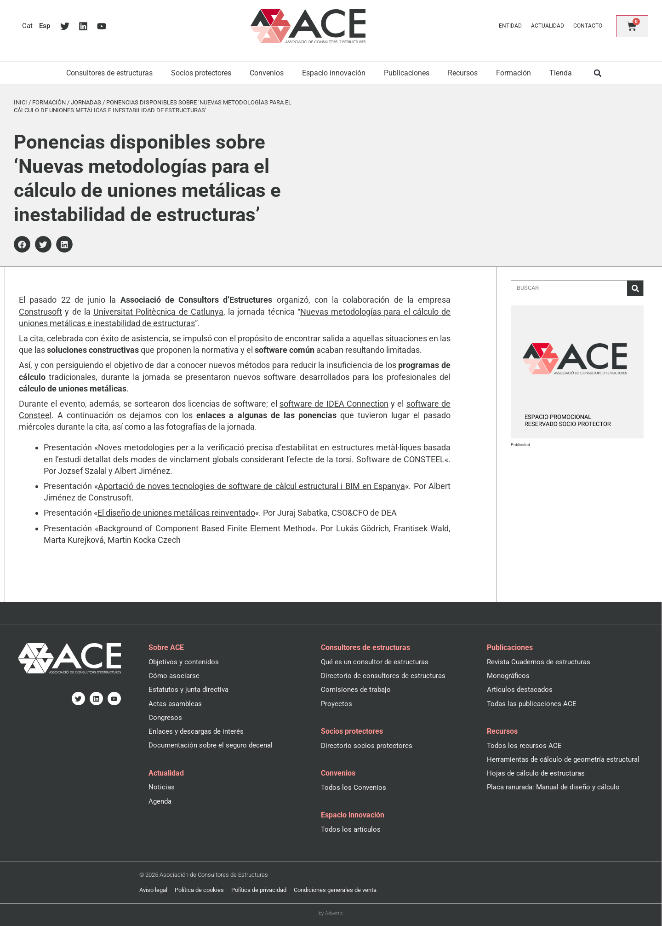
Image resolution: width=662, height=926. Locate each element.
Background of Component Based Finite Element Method (205, 528)
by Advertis (330, 913)
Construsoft (40, 311)
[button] (597, 73)
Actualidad (546, 26)
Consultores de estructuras (109, 73)
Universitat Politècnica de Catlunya (158, 311)
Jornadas (86, 102)
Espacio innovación (333, 73)
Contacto (586, 26)
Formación (513, 73)
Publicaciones (406, 73)
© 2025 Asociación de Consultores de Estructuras (203, 874)
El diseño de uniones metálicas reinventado (176, 513)
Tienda (560, 73)
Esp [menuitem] (45, 26)
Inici (20, 102)
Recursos (463, 73)
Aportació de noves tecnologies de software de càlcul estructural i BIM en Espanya (251, 486)
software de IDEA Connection (334, 403)
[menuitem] (27, 26)
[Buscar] (635, 288)
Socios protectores (201, 73)
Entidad (509, 26)
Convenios (267, 73)
